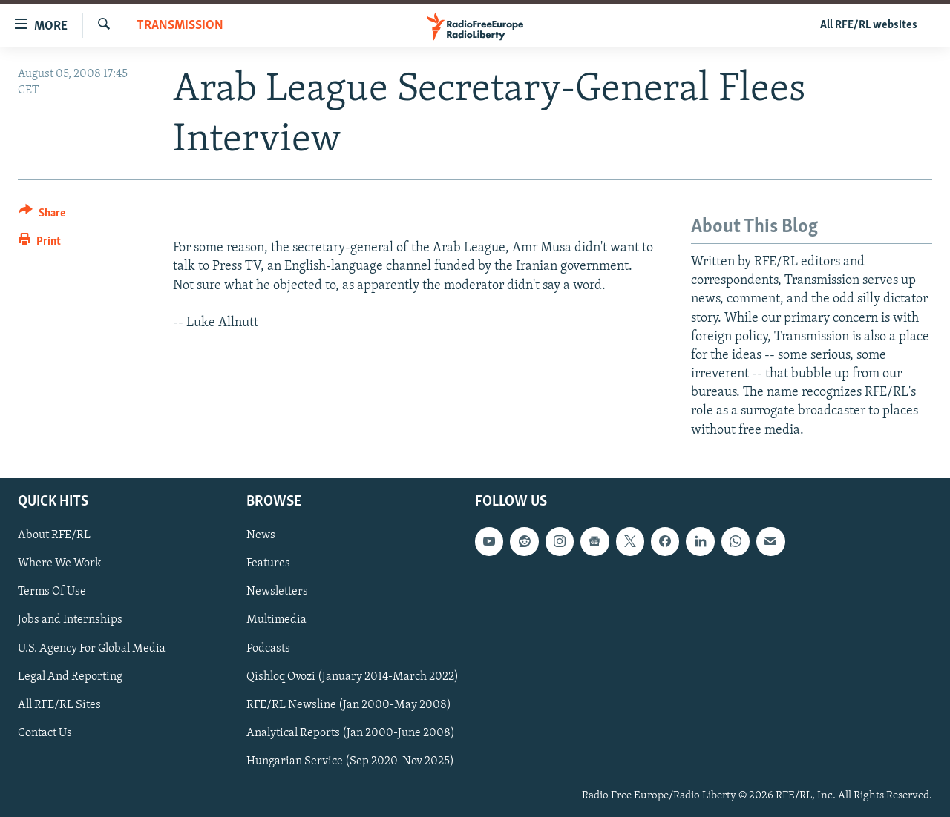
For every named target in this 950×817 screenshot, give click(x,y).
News (260, 535)
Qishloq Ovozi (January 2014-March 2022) (352, 676)
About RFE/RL (54, 535)
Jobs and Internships (70, 620)
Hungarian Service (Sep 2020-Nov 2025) (350, 761)
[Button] (42, 215)
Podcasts (268, 648)
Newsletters (277, 592)
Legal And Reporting (70, 676)
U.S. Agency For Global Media (92, 648)
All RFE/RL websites (868, 25)
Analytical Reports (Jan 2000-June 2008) (350, 733)
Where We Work (60, 563)
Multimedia (276, 620)
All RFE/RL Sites (59, 704)
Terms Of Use (52, 592)
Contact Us (45, 733)
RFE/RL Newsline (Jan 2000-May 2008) (348, 704)
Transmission (180, 26)
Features (268, 563)
